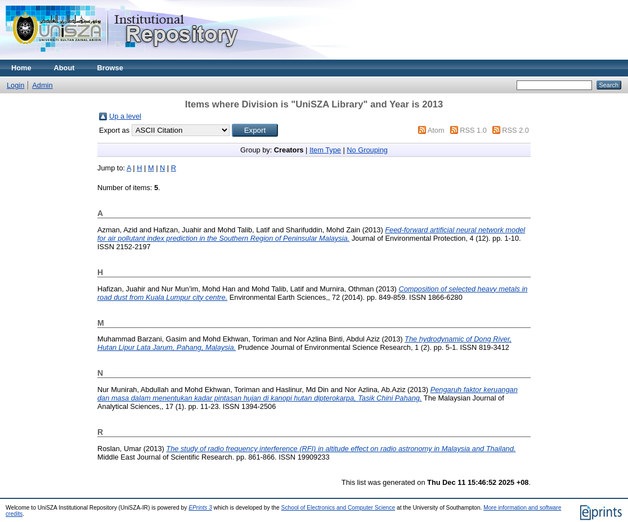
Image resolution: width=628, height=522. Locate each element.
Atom (436, 130)
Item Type (325, 150)
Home (21, 68)
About (64, 68)
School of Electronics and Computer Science (338, 508)
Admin (42, 85)
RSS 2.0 (515, 130)
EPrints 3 (200, 508)
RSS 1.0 (473, 130)
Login (15, 85)
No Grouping (367, 150)
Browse (110, 68)
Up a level (125, 116)
